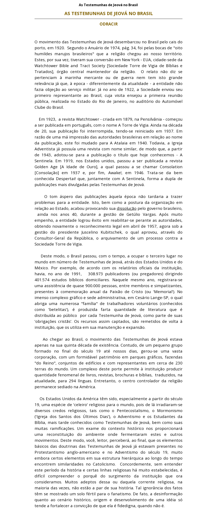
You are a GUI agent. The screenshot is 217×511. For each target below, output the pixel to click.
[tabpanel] (108, 259)
